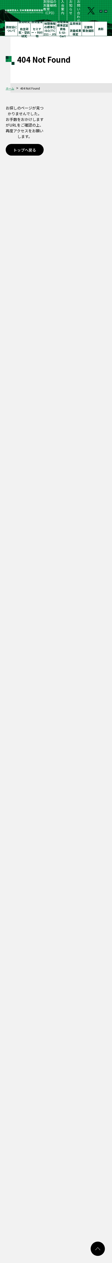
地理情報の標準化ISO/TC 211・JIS (50, 29)
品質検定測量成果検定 (75, 29)
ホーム (10, 88)
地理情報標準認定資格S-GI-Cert (62, 29)
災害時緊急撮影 (88, 29)
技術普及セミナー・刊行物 (37, 29)
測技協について (11, 29)
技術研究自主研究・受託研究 (24, 29)
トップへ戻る (24, 150)
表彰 (101, 29)
